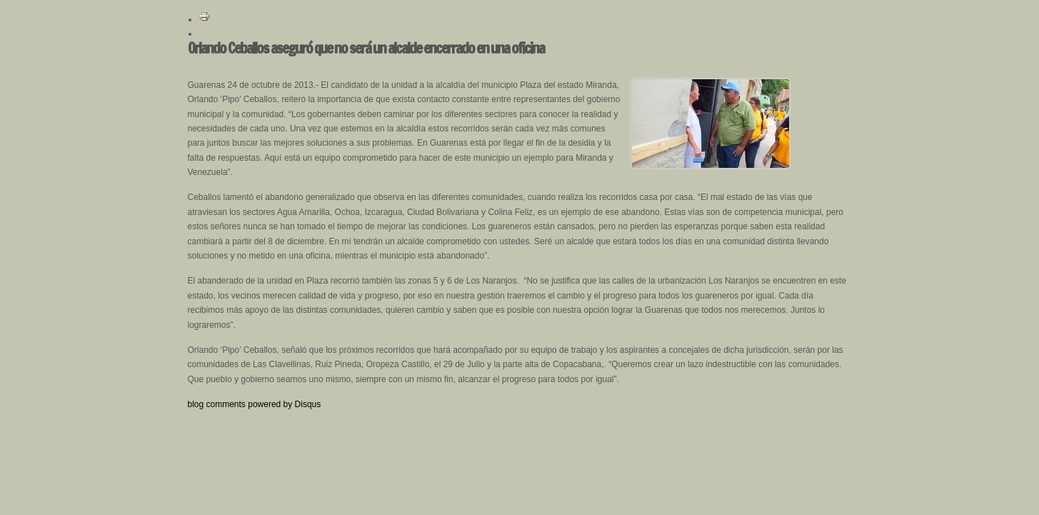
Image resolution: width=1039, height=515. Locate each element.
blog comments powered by (254, 404)
